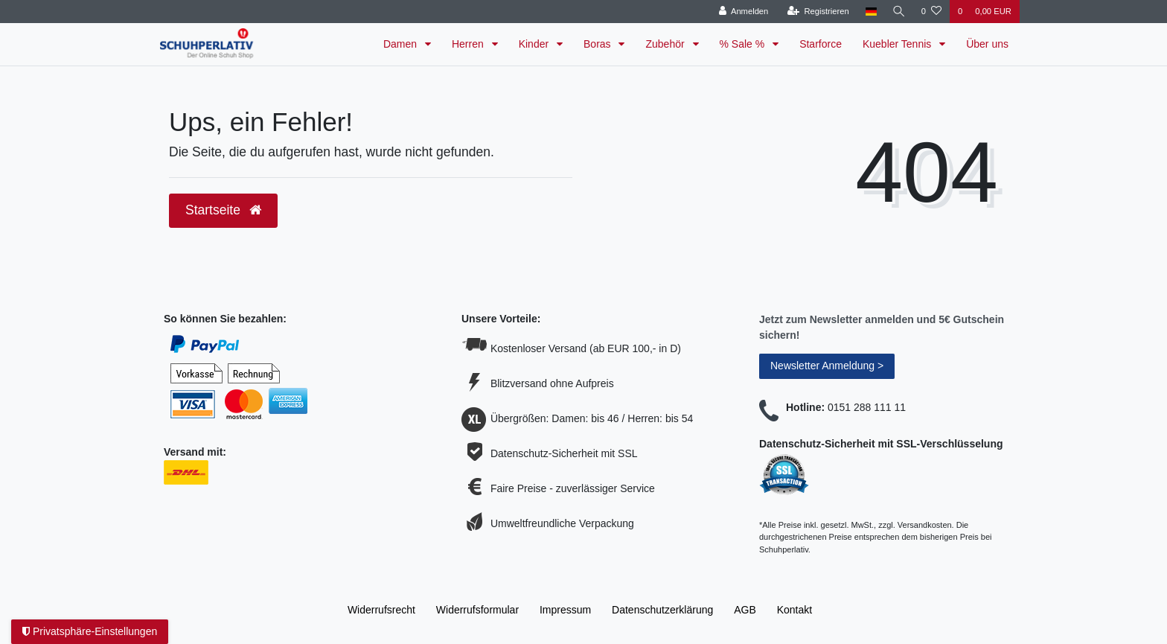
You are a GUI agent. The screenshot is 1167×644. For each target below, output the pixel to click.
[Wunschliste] (931, 11)
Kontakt (794, 610)
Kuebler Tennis (898, 44)
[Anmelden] (742, 11)
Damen (401, 44)
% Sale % (744, 44)
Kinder (535, 44)
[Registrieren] (816, 11)
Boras (598, 44)
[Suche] (898, 11)
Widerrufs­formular (477, 610)
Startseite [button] (223, 210)
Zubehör (666, 44)
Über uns (987, 44)
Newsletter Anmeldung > (826, 366)
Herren (469, 44)
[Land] (869, 11)
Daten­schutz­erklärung (662, 610)
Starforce (820, 44)
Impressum (565, 610)
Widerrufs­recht (381, 610)
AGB (745, 610)
